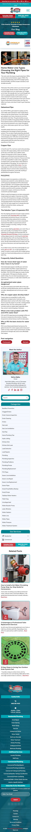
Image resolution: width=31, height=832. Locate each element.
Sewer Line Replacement (9, 482)
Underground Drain (15, 745)
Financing (15, 810)
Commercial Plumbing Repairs (15, 765)
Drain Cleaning (6, 418)
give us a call (8, 249)
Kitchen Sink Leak (7, 445)
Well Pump (15, 758)
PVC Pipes (5, 472)
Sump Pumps (6, 492)
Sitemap (15, 819)
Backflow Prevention (8, 408)
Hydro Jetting (6, 438)
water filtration (6, 509)
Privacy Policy (15, 825)
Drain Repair (15, 720)
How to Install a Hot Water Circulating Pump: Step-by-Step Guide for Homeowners (14, 587)
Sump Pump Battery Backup (10, 489)
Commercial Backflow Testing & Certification (16, 773)
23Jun (5, 662)
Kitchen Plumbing (15, 742)
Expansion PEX (15, 215)
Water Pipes (5, 519)
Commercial (8, 539)
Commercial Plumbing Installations (15, 768)
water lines (25, 236)
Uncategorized (6, 502)
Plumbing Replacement (9, 469)
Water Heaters (6, 512)
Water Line (5, 515)
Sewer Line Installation (9, 475)
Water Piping (15, 725)
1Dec (5, 580)
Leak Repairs (6, 452)
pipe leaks (16, 229)
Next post (25, 342)
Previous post (6, 342)
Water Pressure (6, 522)
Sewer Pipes (5, 485)
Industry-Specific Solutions (15, 782)
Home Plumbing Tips (8, 435)
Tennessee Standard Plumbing (9, 234)
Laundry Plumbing (15, 755)
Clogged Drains (6, 412)
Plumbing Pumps (7, 465)
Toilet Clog (5, 499)
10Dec (5, 617)
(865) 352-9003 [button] (22, 33)
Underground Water (15, 731)
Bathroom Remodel (15, 737)
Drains (4, 422)
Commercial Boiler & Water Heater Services (15, 779)
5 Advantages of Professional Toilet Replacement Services (13, 623)
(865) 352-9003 (23, 16)
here (20, 165)
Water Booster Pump (8, 505)
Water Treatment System (9, 526)
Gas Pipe (4, 432)
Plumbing (5, 455)
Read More (4, 597)
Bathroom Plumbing (15, 748)
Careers (15, 813)
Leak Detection (6, 448)
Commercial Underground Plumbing (15, 770)
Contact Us (15, 816)
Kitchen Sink (6, 442)
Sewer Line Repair (7, 479)
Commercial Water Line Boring (15, 776)
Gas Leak (5, 425)
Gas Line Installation (8, 428)
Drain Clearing (16, 722)
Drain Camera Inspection (9, 415)
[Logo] (15, 10)
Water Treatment (15, 740)
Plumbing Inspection (8, 458)
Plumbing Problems (8, 462)
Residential (8, 536)
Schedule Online (7, 16)
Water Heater (15, 734)
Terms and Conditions (15, 822)
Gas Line (15, 728)
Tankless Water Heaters (9, 495)
